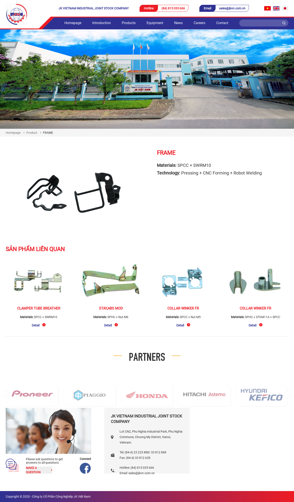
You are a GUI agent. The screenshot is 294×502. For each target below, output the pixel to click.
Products (129, 23)
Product (31, 132)
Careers (199, 23)
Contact (222, 23)
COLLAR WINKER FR (183, 308)
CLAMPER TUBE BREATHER (38, 308)
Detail (39, 325)
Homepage (72, 23)
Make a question (39, 470)
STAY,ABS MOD (111, 308)
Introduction (101, 23)
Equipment (155, 23)
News (178, 23)
